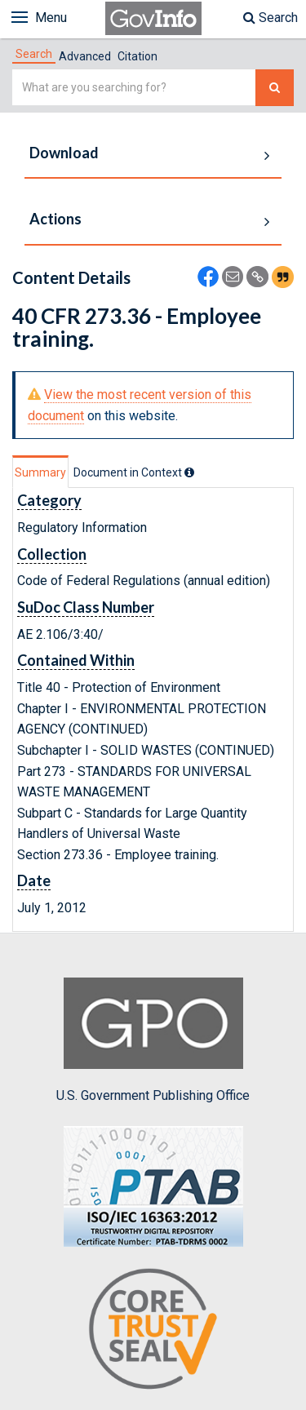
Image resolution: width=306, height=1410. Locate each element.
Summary (40, 472)
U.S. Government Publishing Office (153, 1040)
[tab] (33, 54)
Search (270, 17)
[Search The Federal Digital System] (274, 87)
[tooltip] (189, 472)
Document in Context (133, 472)
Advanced (85, 56)
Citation (137, 56)
